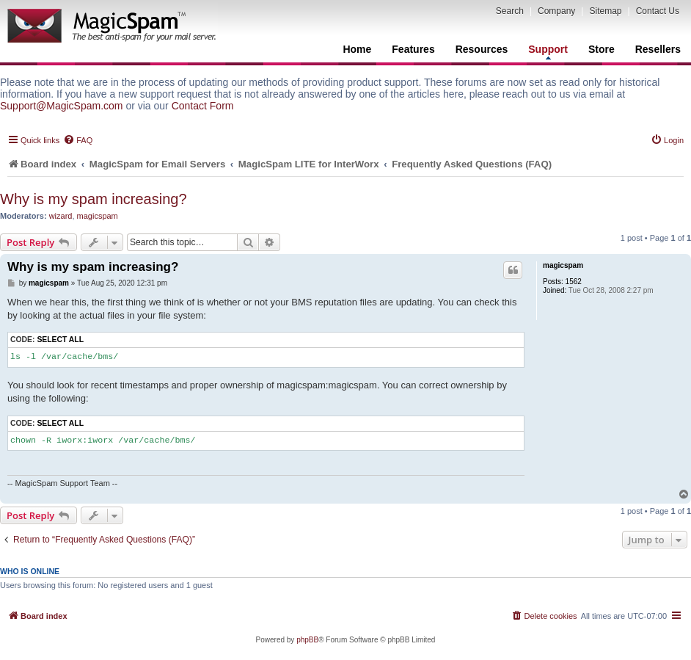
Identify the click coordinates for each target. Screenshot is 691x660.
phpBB (307, 640)
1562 (574, 282)
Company (556, 11)
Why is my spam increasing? (93, 199)
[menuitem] (77, 140)
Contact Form (203, 106)
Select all (60, 340)
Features (413, 49)
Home (357, 49)
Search (510, 11)
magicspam (97, 215)
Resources (482, 49)
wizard (61, 215)
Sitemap (605, 11)
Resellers (658, 49)
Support (548, 51)
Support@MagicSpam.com (61, 106)
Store (601, 49)
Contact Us (657, 11)
